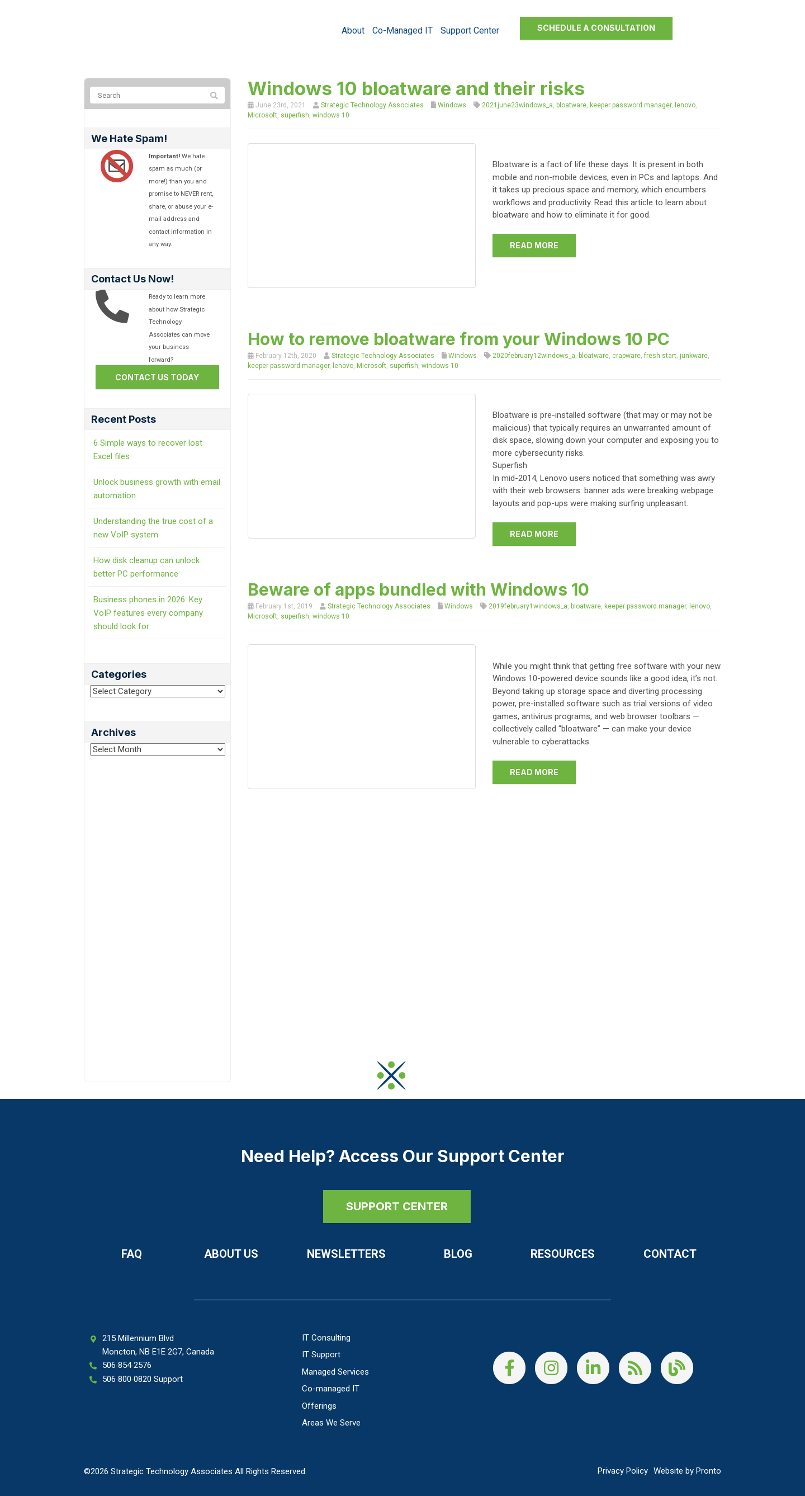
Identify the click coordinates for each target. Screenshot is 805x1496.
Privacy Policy (623, 1471)
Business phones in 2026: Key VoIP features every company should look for (148, 612)
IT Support (321, 1354)
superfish (295, 115)
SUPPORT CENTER (397, 1206)
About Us (231, 1254)
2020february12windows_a (534, 356)
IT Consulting (326, 1338)
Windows (452, 105)
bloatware (571, 105)
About (353, 30)
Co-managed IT (402, 30)
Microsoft (262, 115)
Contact (670, 1254)
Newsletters (346, 1254)
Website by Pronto (687, 1471)
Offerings (319, 1406)
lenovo (685, 105)
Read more (534, 245)
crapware (626, 356)
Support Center (470, 30)
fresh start (660, 356)
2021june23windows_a (517, 105)
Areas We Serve (331, 1423)
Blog (458, 1254)
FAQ (131, 1254)
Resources (563, 1254)
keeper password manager (630, 105)
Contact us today (157, 377)
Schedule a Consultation (596, 27)
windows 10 (330, 115)
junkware (694, 356)
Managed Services (335, 1372)
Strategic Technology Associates (372, 105)
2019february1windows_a (528, 606)
